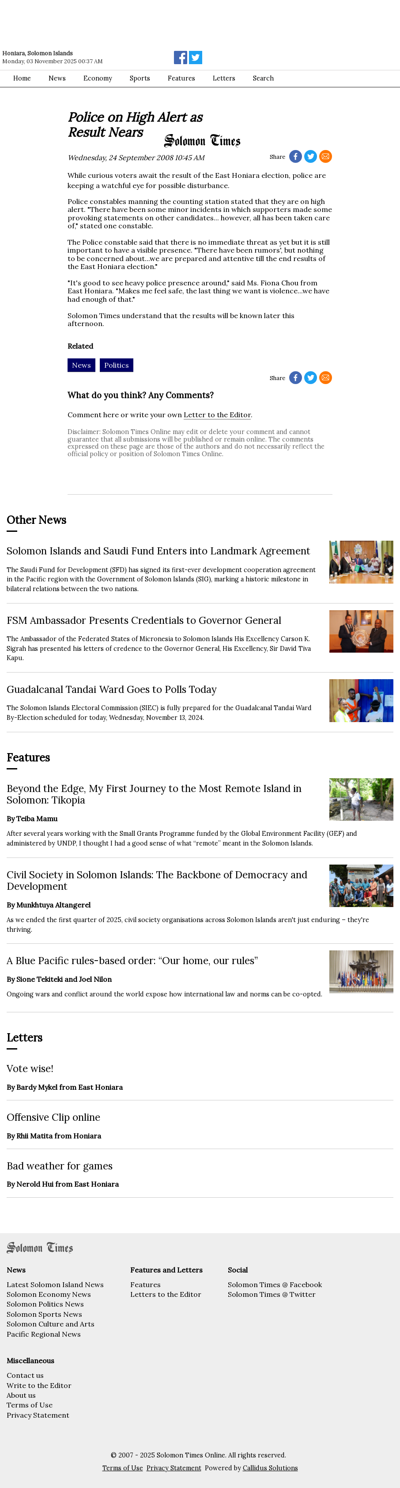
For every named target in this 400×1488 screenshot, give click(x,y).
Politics (116, 365)
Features (181, 78)
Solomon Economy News (49, 1294)
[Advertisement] (126, 24)
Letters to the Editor (165, 1294)
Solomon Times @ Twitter (272, 1294)
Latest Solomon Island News (55, 1284)
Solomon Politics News (45, 1304)
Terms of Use (30, 1404)
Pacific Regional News (44, 1334)
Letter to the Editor (217, 414)
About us (21, 1395)
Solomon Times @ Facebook (275, 1284)
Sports (140, 78)
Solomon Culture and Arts (50, 1323)
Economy (97, 78)
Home (22, 78)
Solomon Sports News (44, 1314)
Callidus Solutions (270, 1468)
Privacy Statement (38, 1415)
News (57, 78)
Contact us (25, 1375)
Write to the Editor (39, 1385)
